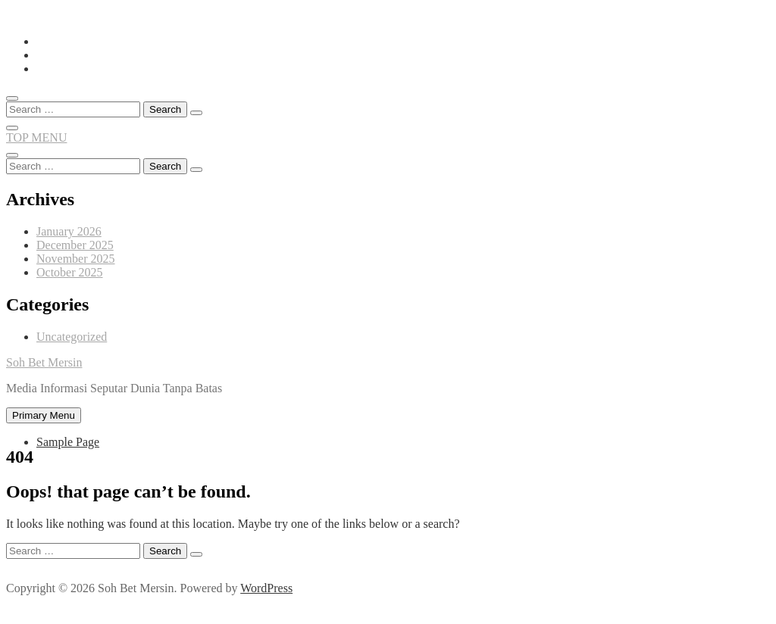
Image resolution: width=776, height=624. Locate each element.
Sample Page (67, 441)
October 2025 (69, 272)
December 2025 (75, 245)
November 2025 (75, 258)
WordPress (266, 588)
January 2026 (69, 231)
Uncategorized (71, 336)
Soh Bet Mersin (44, 362)
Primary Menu (43, 415)
